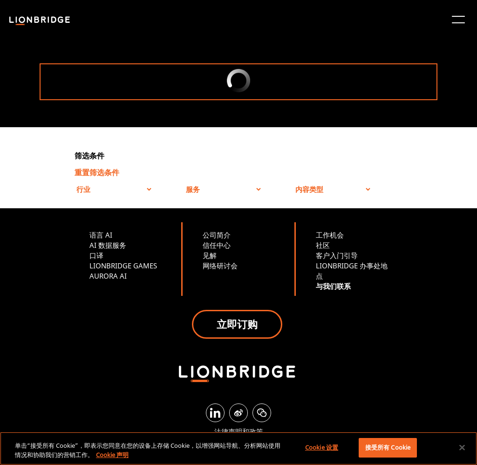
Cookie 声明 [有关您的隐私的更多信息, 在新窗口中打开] (112, 455)
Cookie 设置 (321, 447)
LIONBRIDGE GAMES (123, 265)
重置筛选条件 (97, 172)
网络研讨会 (220, 265)
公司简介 (217, 234)
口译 (96, 255)
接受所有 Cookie (387, 447)
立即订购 (237, 324)
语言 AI (100, 234)
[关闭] (462, 447)
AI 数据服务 (107, 245)
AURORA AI (108, 275)
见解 (210, 255)
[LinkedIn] (215, 412)
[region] (238, 448)
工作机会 (330, 234)
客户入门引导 (337, 255)
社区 (323, 245)
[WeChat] (261, 412)
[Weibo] (238, 412)
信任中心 (217, 245)
